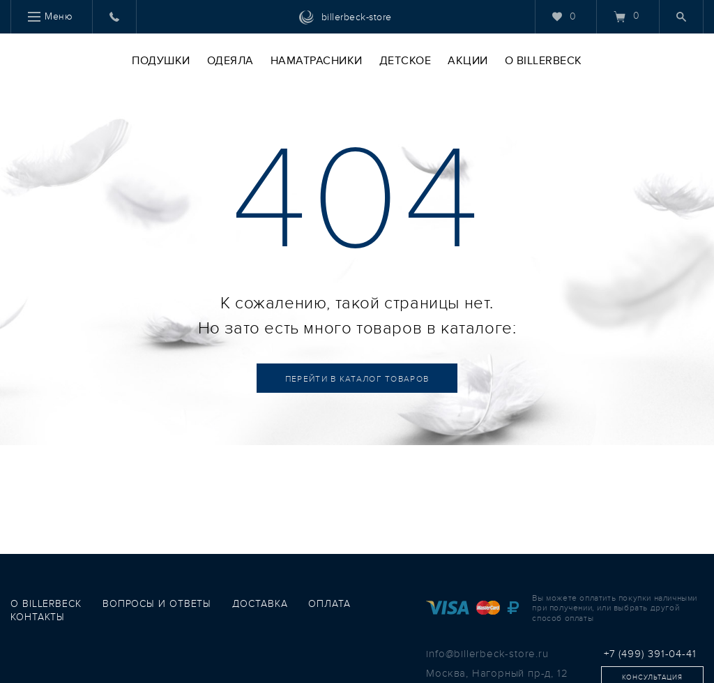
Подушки (161, 60)
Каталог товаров (357, 379)
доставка (259, 604)
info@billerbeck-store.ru (487, 653)
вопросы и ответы (156, 604)
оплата (329, 604)
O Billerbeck (543, 60)
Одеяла (230, 60)
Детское (405, 60)
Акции (468, 60)
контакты (37, 617)
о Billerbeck (46, 604)
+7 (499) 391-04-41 (650, 653)
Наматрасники (317, 60)
